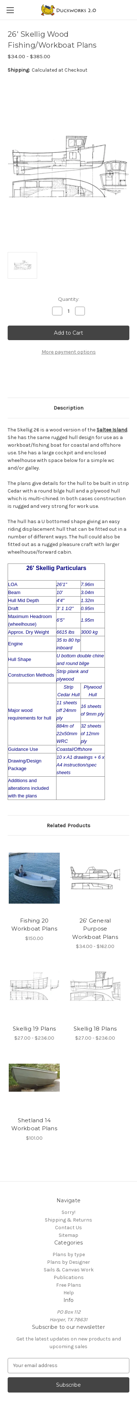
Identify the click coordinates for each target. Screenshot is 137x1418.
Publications (69, 1277)
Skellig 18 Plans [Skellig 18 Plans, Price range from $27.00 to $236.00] (95, 1028)
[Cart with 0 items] (133, 9)
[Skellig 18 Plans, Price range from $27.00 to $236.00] (95, 986)
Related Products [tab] (68, 825)
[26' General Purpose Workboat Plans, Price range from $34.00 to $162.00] (95, 878)
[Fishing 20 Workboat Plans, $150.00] (34, 878)
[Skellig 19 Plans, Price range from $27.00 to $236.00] (34, 986)
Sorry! (68, 1212)
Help (68, 1293)
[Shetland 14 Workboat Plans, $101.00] (34, 1077)
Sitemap (68, 1235)
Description (68, 408)
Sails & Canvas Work (69, 1270)
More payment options (69, 352)
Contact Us (68, 1227)
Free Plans (68, 1285)
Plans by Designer (68, 1262)
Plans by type (68, 1254)
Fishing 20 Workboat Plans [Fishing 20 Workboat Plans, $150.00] (34, 924)
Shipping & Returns (68, 1220)
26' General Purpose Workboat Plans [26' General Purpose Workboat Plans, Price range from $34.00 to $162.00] (95, 928)
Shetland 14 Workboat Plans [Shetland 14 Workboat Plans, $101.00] (34, 1124)
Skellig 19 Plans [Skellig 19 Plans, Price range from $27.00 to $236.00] (34, 1028)
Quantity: (68, 299)
